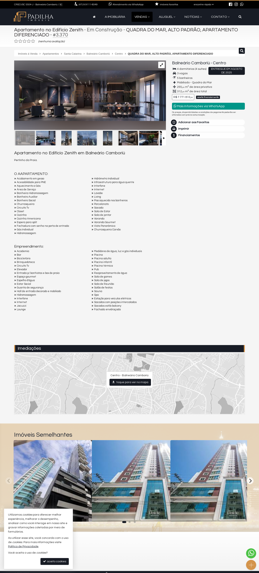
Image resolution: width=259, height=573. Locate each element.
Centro (219, 63)
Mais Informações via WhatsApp (199, 106)
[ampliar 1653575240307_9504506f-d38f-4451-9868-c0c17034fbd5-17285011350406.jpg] (90, 90)
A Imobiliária (115, 16)
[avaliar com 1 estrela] (16, 41)
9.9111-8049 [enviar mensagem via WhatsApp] (88, 4)
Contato (220, 16)
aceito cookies (54, 561)
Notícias (193, 16)
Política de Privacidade (23, 546)
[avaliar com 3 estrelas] (25, 41)
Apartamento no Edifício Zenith (50, 29)
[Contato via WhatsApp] (251, 553)
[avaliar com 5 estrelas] (33, 41)
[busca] (240, 17)
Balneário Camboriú (191, 63)
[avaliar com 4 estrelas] (29, 41)
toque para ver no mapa (130, 382)
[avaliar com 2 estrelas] (20, 41)
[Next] (250, 480)
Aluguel (167, 16)
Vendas (142, 16)
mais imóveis (208, 209)
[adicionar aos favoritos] (84, 515)
